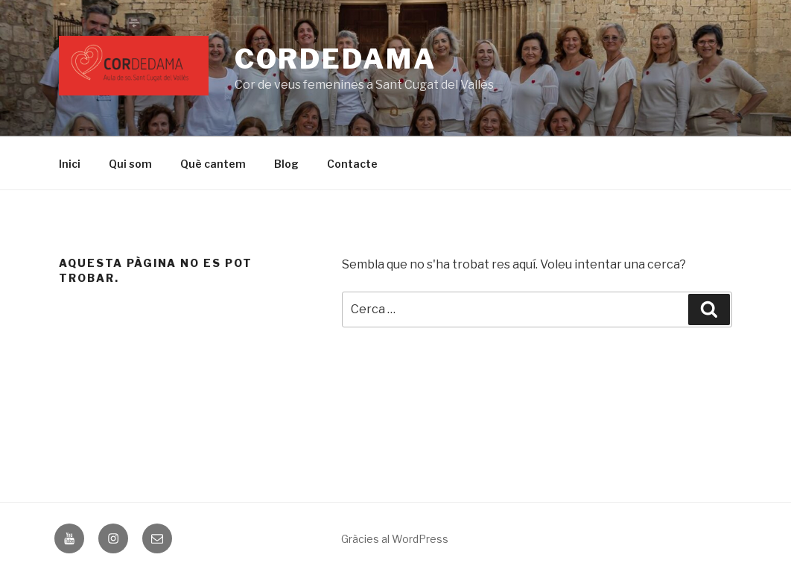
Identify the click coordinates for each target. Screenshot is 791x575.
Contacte (352, 163)
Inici (69, 163)
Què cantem (213, 163)
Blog (286, 163)
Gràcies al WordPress (394, 538)
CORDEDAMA (335, 59)
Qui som (130, 163)
